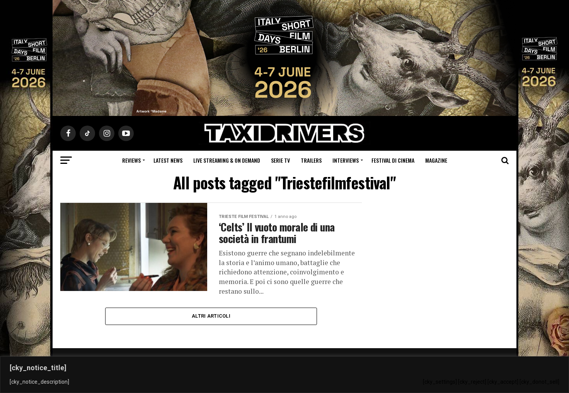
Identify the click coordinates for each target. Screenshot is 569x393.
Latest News (167, 160)
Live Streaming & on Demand (226, 160)
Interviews (345, 160)
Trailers (311, 160)
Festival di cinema (392, 160)
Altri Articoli (211, 316)
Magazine (436, 160)
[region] (284, 374)
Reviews (131, 160)
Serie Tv (280, 160)
